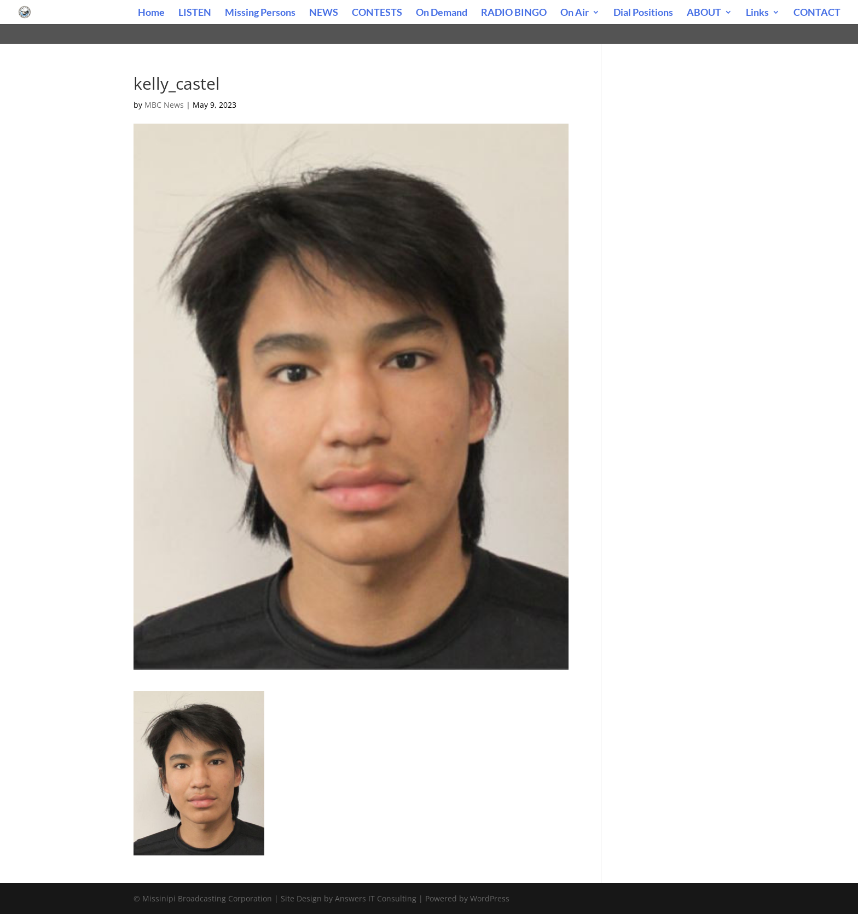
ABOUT (704, 13)
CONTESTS (377, 13)
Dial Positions (643, 13)
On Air (574, 13)
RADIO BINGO (514, 13)
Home (151, 13)
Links (757, 13)
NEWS (323, 13)
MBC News (164, 105)
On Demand (441, 13)
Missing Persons (260, 13)
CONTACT (816, 13)
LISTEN (194, 13)
